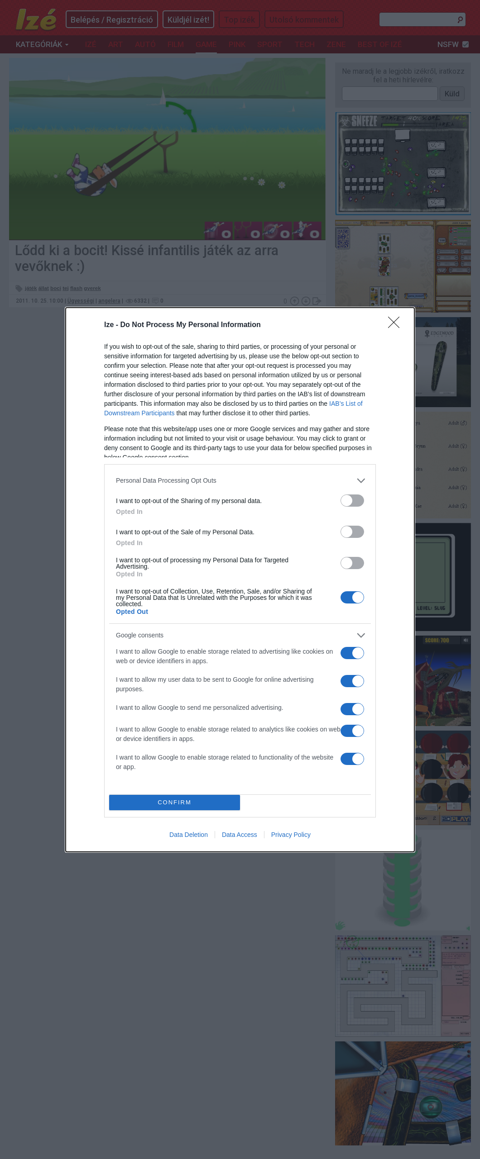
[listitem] (240, 480)
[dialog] (240, 580)
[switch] (352, 500)
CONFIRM (175, 802)
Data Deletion (188, 834)
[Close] (396, 325)
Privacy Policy (291, 834)
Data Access (239, 834)
